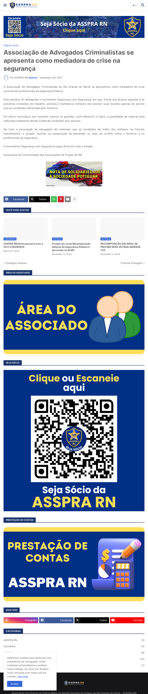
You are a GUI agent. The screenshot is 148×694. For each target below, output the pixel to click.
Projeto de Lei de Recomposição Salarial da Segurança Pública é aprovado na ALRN (71, 247)
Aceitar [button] (15, 683)
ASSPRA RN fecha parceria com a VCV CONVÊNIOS (23, 245)
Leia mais (22, 676)
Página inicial (11, 45)
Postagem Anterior (16, 262)
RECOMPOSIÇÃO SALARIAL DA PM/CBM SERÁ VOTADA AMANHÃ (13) (120, 247)
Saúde (74, 665)
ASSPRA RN (74, 640)
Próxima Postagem (132, 262)
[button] (5, 5)
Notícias (74, 659)
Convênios (74, 646)
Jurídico (74, 652)
